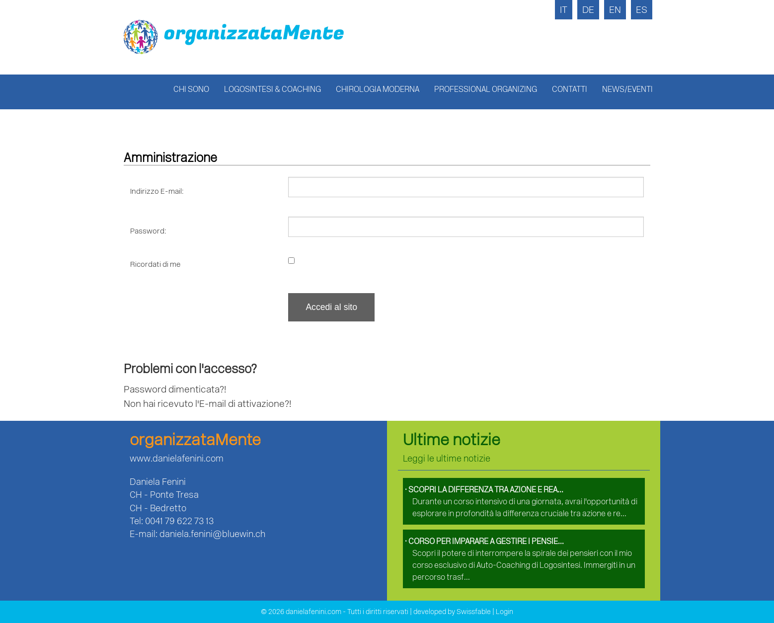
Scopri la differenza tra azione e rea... (484, 489)
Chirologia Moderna (377, 89)
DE (588, 9)
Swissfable (474, 612)
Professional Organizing (485, 89)
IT (563, 9)
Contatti (569, 89)
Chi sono (191, 89)
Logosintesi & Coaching (272, 89)
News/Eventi (627, 89)
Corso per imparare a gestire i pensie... (484, 541)
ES (641, 9)
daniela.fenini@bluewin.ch (212, 534)
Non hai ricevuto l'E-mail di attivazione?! (207, 403)
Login (504, 612)
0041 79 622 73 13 (179, 521)
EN (615, 9)
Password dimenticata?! (175, 389)
